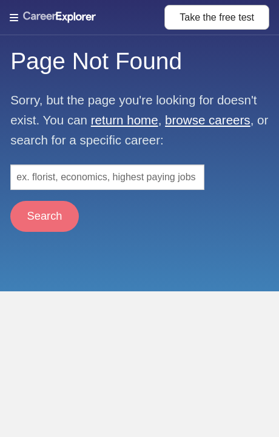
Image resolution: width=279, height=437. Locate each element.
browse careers (207, 120)
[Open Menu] (87, 17)
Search (44, 215)
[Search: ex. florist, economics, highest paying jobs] (107, 177)
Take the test (217, 17)
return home (124, 120)
